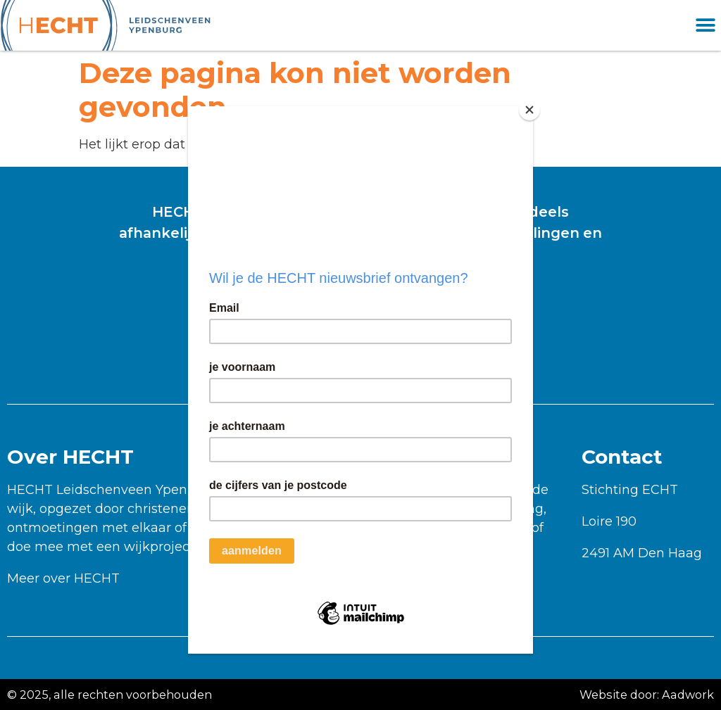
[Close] (529, 109)
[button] (705, 26)
